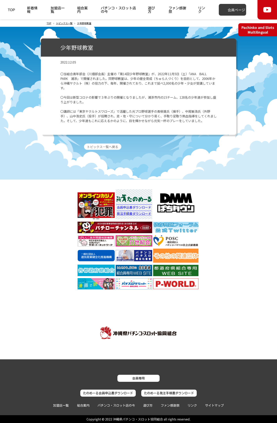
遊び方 (151, 9)
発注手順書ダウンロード (134, 213)
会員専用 (138, 378)
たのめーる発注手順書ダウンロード (169, 393)
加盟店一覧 (58, 9)
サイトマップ (214, 405)
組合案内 (82, 9)
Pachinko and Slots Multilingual (257, 29)
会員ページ (236, 9)
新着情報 (32, 9)
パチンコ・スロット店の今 (118, 9)
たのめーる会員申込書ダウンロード (108, 393)
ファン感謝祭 (177, 9)
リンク (201, 9)
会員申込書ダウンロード (134, 208)
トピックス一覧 (64, 23)
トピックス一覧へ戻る (102, 146)
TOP (11, 10)
